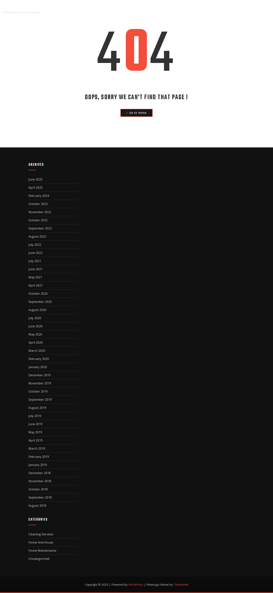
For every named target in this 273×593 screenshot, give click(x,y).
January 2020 (37, 367)
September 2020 (40, 302)
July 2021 (34, 261)
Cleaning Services (40, 534)
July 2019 (34, 416)
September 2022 (40, 228)
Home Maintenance (42, 550)
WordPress (135, 584)
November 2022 (39, 212)
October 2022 (38, 220)
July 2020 (34, 318)
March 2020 (36, 351)
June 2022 (35, 253)
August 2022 (37, 236)
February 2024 (38, 196)
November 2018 (39, 481)
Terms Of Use (258, 10)
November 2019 (39, 383)
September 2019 (40, 399)
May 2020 (35, 334)
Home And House (40, 542)
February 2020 (38, 359)
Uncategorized (38, 559)
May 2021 (35, 277)
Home (118, 10)
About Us (138, 10)
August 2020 (37, 310)
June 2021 (35, 269)
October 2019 (38, 391)
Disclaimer (164, 10)
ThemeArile (180, 584)
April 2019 (35, 440)
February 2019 (38, 457)
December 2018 (39, 473)
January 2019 (37, 465)
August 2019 (37, 408)
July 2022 (34, 245)
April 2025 (35, 187)
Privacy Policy (225, 10)
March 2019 (36, 448)
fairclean (11, 6)
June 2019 (35, 424)
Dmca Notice (193, 10)
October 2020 (38, 293)
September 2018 (40, 497)
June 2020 (35, 326)
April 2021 (35, 285)
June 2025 (35, 179)
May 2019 (35, 432)
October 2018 (38, 489)
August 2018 (37, 505)
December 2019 (39, 375)
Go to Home (136, 113)
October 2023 (38, 204)
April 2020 (35, 342)
